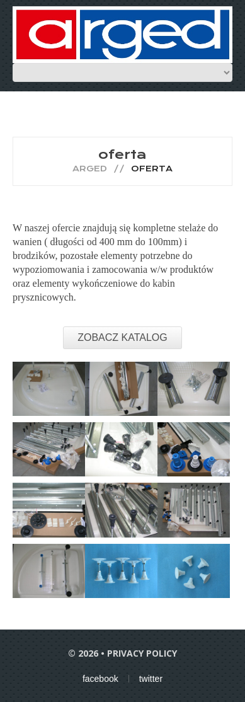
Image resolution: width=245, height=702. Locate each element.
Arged (89, 168)
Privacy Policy (142, 653)
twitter (150, 679)
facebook (100, 679)
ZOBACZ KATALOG (122, 337)
